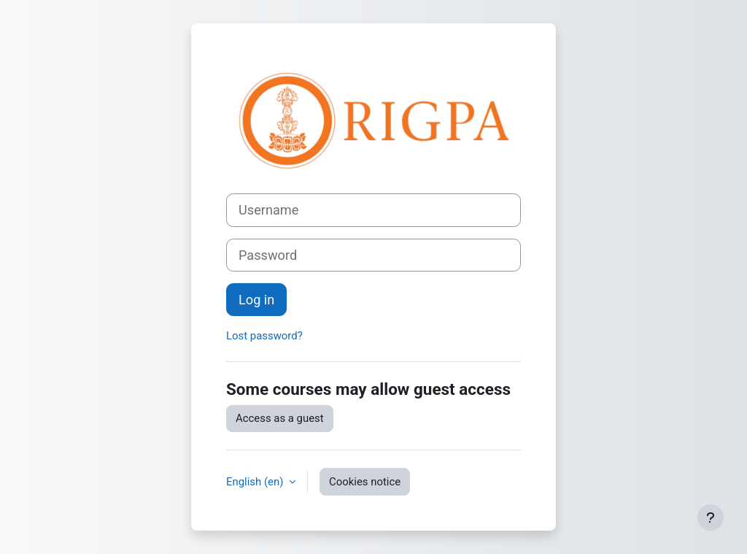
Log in (256, 299)
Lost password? (264, 335)
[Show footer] (710, 517)
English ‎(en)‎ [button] (256, 481)
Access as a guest (280, 418)
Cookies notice (364, 481)
